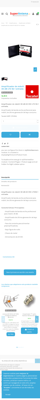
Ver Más (11, 334)
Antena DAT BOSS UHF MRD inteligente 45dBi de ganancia (11, 315)
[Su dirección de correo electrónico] (17, 361)
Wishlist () (35, 2)
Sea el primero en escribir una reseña (20, 272)
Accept (7, 394)
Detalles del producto (9, 181)
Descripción (5, 177)
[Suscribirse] (37, 361)
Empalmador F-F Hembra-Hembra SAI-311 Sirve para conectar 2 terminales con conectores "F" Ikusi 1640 (29, 323)
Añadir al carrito (20, 128)
